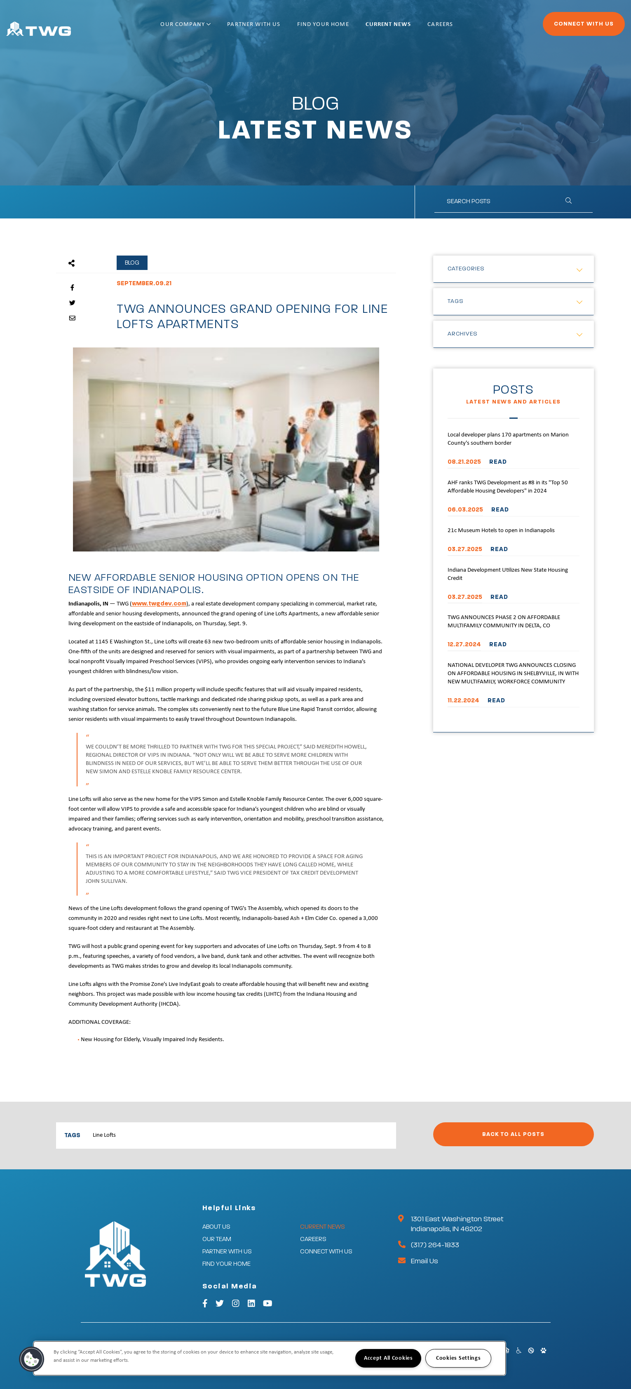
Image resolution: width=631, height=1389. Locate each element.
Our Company (212, 28)
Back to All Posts (513, 1134)
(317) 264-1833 (435, 1245)
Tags (456, 301)
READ (498, 462)
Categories (466, 269)
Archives (463, 334)
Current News (415, 28)
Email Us (424, 1261)
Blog (132, 263)
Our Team (216, 1239)
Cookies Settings (458, 1358)
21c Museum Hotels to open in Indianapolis (501, 531)
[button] (32, 1359)
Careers (467, 28)
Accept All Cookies (388, 1358)
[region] (269, 1358)
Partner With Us (280, 28)
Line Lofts (104, 1135)
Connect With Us (561, 27)
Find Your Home (349, 28)
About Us (216, 1227)
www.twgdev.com (159, 604)
